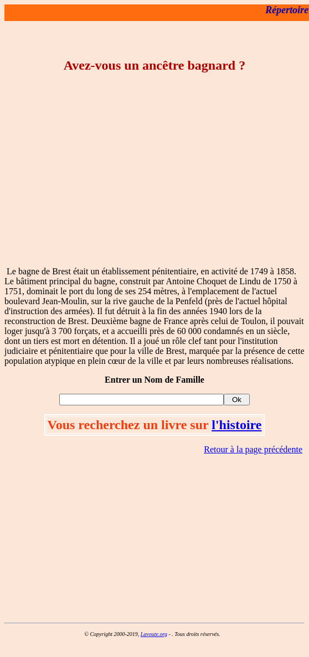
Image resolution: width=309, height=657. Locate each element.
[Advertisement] (154, 180)
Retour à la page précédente (253, 449)
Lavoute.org (154, 634)
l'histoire (236, 425)
